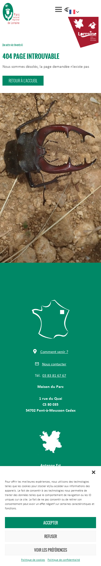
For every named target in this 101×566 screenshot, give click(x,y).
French (72, 12)
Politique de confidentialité (64, 560)
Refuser (50, 536)
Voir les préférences (50, 550)
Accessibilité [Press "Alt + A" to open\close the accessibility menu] (68, 9)
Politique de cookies (33, 560)
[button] (93, 472)
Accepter (50, 522)
